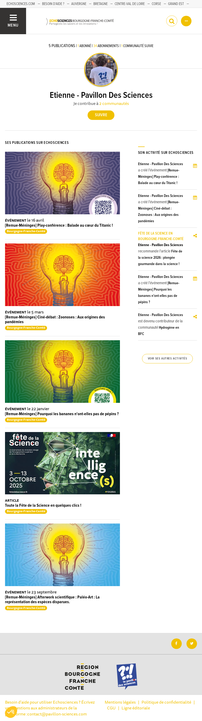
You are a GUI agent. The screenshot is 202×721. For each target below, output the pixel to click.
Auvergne (78, 4)
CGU (111, 707)
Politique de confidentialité (166, 702)
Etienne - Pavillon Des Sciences (160, 164)
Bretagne (100, 4)
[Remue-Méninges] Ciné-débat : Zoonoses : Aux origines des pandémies (55, 319)
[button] (11, 712)
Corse (156, 4)
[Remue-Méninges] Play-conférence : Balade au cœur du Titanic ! (59, 225)
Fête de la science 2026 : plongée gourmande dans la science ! (160, 257)
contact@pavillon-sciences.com (57, 713)
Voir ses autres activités (167, 359)
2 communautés (114, 103)
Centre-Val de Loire (130, 4)
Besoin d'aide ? (53, 4)
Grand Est (176, 4)
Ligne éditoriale (136, 707)
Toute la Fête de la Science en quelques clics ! (43, 505)
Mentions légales (120, 702)
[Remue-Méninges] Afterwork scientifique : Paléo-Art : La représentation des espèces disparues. (52, 600)
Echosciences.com (21, 4)
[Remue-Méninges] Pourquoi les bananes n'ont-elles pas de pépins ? (62, 414)
